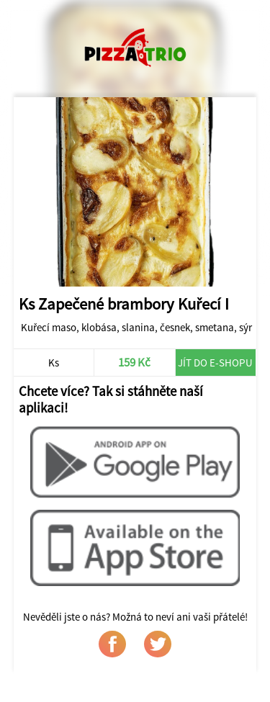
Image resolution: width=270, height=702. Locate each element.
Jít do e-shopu (215, 362)
